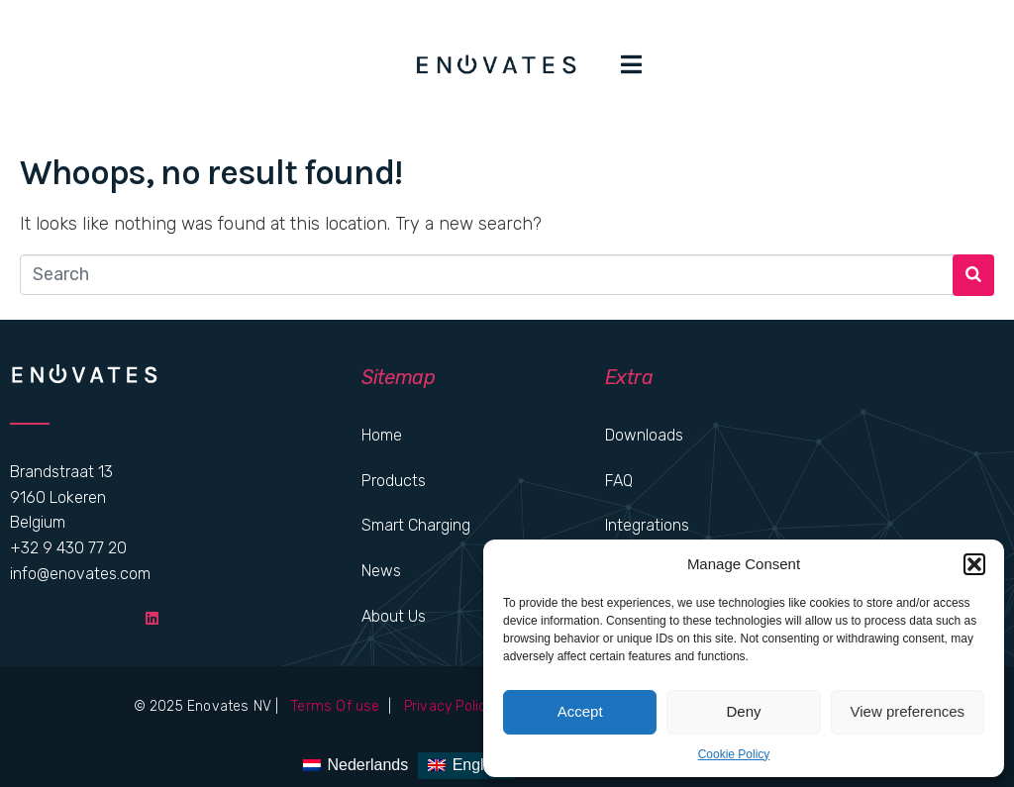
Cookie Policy (734, 754)
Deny (743, 711)
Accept (580, 711)
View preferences (908, 711)
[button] (974, 564)
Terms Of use (337, 706)
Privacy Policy (447, 706)
